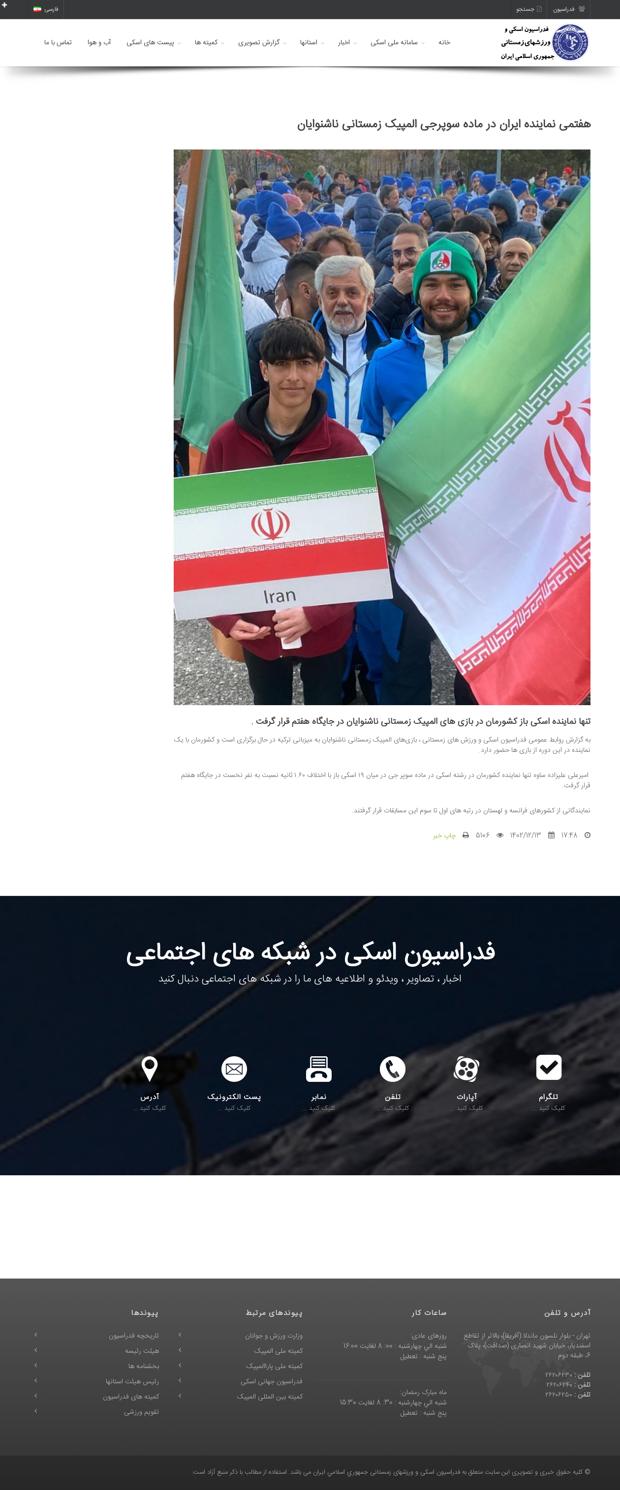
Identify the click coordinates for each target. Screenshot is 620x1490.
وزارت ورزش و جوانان (274, 1336)
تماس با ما (58, 43)
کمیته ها (206, 43)
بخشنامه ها (143, 1366)
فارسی (46, 9)
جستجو (529, 9)
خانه (444, 43)
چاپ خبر (444, 836)
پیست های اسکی (150, 43)
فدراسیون (569, 9)
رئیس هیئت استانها (132, 1382)
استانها (308, 43)
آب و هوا (99, 43)
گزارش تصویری (258, 43)
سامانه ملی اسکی (394, 43)
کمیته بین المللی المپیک (270, 1397)
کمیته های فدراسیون (131, 1397)
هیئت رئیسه (142, 1351)
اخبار (344, 43)
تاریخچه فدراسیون (134, 1336)
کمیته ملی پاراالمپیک (275, 1366)
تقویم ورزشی (141, 1412)
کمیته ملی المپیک (278, 1351)
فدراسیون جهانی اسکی (272, 1382)
